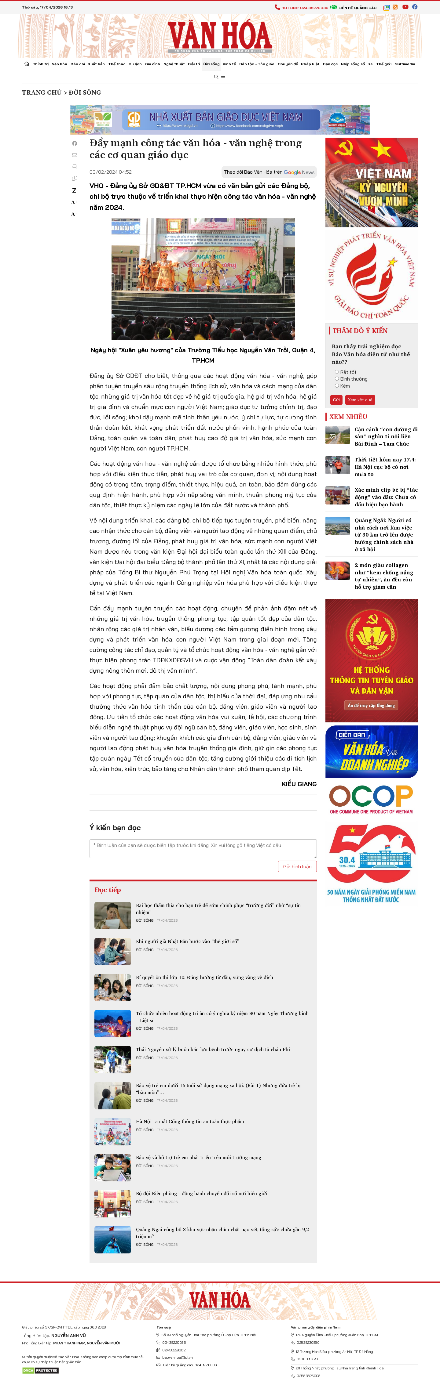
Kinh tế (229, 64)
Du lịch (135, 64)
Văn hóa (59, 64)
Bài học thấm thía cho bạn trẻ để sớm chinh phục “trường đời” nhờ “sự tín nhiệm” (218, 908)
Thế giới (383, 64)
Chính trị (40, 64)
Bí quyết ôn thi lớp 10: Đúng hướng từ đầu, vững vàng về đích (204, 977)
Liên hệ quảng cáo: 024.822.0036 (186, 1365)
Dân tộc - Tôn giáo (256, 64)
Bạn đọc (330, 64)
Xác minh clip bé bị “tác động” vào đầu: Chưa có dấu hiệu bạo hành (386, 497)
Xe (370, 64)
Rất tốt (346, 372)
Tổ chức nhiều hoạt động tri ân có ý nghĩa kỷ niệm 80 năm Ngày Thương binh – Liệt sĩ (222, 1016)
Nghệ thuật (174, 64)
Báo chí (78, 64)
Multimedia (404, 64)
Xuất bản (96, 64)
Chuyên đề (288, 64)
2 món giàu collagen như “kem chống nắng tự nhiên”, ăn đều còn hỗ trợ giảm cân (384, 576)
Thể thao (117, 64)
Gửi (336, 400)
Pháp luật (310, 64)
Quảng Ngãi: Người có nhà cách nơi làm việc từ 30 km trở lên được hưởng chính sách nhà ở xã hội (384, 534)
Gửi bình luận (297, 866)
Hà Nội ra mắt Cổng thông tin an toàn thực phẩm (190, 1121)
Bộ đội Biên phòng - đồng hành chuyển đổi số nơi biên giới (201, 1193)
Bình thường (351, 379)
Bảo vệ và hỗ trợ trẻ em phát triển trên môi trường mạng (198, 1157)
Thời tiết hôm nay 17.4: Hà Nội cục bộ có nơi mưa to (385, 466)
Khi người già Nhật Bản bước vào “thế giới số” (187, 941)
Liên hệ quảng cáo (353, 7)
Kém (342, 386)
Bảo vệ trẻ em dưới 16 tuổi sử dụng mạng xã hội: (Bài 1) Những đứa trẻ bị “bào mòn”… (218, 1088)
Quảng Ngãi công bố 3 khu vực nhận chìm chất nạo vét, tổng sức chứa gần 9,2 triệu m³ (222, 1232)
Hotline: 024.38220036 (301, 7)
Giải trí (194, 64)
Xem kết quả (360, 400)
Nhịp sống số (353, 64)
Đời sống (211, 64)
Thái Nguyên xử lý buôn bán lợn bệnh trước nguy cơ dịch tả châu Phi (213, 1049)
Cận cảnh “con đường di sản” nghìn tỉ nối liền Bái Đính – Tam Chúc (386, 436)
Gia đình (152, 64)
